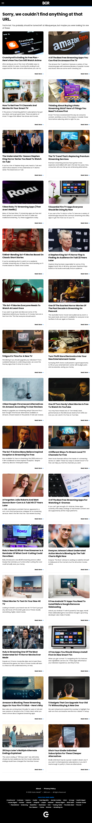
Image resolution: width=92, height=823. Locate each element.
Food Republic (44, 800)
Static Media (36, 792)
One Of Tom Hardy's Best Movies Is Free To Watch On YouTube (68, 405)
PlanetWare (15, 805)
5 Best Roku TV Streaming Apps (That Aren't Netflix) (21, 208)
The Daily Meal (69, 805)
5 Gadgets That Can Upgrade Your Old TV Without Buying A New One (68, 704)
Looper (43, 802)
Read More (38, 74)
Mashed (50, 802)
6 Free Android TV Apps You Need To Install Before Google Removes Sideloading (67, 604)
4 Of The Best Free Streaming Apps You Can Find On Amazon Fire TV (68, 59)
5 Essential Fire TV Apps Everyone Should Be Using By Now (65, 208)
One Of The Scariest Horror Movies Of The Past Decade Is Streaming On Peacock (67, 308)
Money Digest (60, 802)
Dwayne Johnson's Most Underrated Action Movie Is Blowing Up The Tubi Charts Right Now (67, 553)
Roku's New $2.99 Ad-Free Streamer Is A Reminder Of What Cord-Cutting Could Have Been (22, 553)
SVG (49, 805)
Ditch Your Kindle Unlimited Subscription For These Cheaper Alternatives (64, 753)
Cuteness (20, 800)
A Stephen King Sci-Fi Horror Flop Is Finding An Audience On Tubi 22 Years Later (67, 257)
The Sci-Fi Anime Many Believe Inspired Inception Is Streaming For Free (22, 453)
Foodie (35, 800)
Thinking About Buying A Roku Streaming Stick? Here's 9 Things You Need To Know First (67, 108)
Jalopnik (36, 802)
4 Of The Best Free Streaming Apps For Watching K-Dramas (67, 501)
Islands (28, 802)
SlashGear (42, 805)
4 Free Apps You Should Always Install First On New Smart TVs (67, 653)
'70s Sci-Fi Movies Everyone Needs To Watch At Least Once (21, 307)
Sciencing (24, 805)
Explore (28, 800)
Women (48, 807)
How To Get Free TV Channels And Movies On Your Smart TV (19, 107)
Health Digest (80, 800)
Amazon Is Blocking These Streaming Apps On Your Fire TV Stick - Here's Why (22, 704)
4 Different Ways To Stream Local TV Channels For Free (67, 453)
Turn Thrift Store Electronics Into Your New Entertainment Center (67, 357)
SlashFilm (33, 805)
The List (78, 805)
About (38, 789)
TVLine (42, 807)
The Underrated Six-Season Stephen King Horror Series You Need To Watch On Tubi (21, 159)
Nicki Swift (70, 802)
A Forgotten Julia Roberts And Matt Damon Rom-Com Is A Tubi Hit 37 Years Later (22, 502)
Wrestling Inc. (58, 807)
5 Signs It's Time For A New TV (17, 356)
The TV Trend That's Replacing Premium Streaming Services (68, 157)
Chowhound (11, 800)
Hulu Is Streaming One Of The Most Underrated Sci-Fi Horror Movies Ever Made (21, 655)
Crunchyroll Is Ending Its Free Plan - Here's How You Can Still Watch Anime (21, 59)
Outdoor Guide (81, 802)
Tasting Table (57, 805)
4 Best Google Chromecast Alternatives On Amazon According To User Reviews (22, 405)
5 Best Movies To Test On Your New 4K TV (21, 602)
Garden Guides (56, 800)
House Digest (12, 802)
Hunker (21, 802)
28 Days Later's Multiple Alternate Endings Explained (19, 752)
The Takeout (33, 807)
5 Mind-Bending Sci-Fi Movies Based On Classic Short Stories (22, 256)
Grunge (71, 800)
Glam (65, 800)
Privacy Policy (50, 789)
